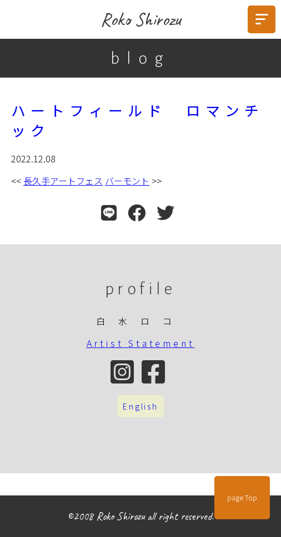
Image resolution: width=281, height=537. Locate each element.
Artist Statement (141, 343)
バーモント (127, 180)
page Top (242, 498)
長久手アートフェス (63, 180)
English (140, 406)
